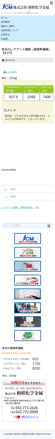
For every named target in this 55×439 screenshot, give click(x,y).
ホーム (4, 17)
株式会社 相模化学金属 (24, 434)
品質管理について (10, 30)
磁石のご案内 (7, 26)
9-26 (10, 189)
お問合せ (5, 34)
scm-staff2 (11, 72)
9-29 (10, 197)
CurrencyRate (8, 170)
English (4, 38)
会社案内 (5, 22)
